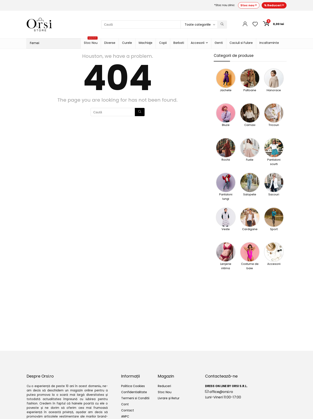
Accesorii (197, 43)
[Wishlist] (255, 24)
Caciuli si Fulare (241, 43)
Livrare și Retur (168, 398)
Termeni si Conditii (135, 398)
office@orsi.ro (219, 392)
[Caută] (222, 24)
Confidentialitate (134, 392)
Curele (127, 43)
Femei (34, 43)
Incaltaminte (269, 43)
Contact (127, 410)
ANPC (125, 416)
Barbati (178, 43)
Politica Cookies (133, 386)
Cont (125, 404)
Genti (219, 43)
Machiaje (145, 43)
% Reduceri (274, 5)
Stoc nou (248, 5)
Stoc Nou (91, 41)
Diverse (109, 43)
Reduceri (164, 386)
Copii (163, 43)
